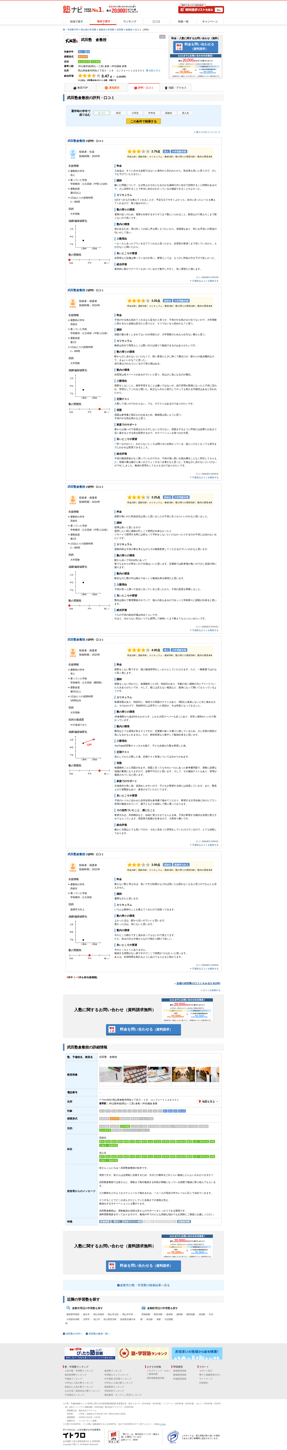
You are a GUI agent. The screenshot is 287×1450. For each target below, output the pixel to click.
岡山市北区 (113, 1314)
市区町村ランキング (114, 1391)
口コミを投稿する (211, 990)
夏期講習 (114, 87)
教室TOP (82, 87)
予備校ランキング (73, 1379)
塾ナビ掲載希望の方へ (210, 1375)
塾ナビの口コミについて (208, 132)
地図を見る (208, 1101)
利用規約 (203, 1383)
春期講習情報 (179, 1370)
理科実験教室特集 (155, 1378)
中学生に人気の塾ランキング (118, 1383)
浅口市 (96, 1319)
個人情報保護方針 (81, 1441)
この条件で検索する (143, 121)
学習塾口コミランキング (116, 1375)
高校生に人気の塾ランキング (79, 1387)
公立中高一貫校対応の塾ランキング (82, 1391)
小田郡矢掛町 (73, 1319)
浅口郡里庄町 (110, 1319)
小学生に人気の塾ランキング (79, 1383)
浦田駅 (179, 1314)
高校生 (168, 113)
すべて (101, 113)
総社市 (86, 1314)
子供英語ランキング (74, 1395)
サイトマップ (206, 1379)
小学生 (135, 113)
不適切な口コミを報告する (205, 281)
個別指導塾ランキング (76, 1375)
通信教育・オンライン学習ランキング (123, 1395)
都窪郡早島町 (73, 1314)
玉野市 (86, 1319)
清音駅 (202, 1314)
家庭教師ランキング (114, 1387)
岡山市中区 (127, 1314)
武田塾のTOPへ (74, 1334)
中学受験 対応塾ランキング (117, 1379)
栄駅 (158, 1319)
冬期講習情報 (179, 1379)
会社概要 (67, 1441)
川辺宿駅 (168, 1319)
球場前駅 (145, 1314)
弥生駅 (149, 1319)
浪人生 (185, 113)
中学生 (151, 113)
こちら (163, 1424)
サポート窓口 (206, 1370)
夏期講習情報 (179, 1375)
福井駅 (169, 1314)
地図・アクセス (178, 87)
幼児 (118, 113)
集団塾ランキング (113, 1370)
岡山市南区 (98, 1314)
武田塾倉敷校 (76, 140)
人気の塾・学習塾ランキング (79, 1370)
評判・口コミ (146, 87)
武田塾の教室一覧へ (99, 1334)
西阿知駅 (190, 1314)
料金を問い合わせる (199, 46)
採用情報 (96, 1441)
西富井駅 (158, 1314)
